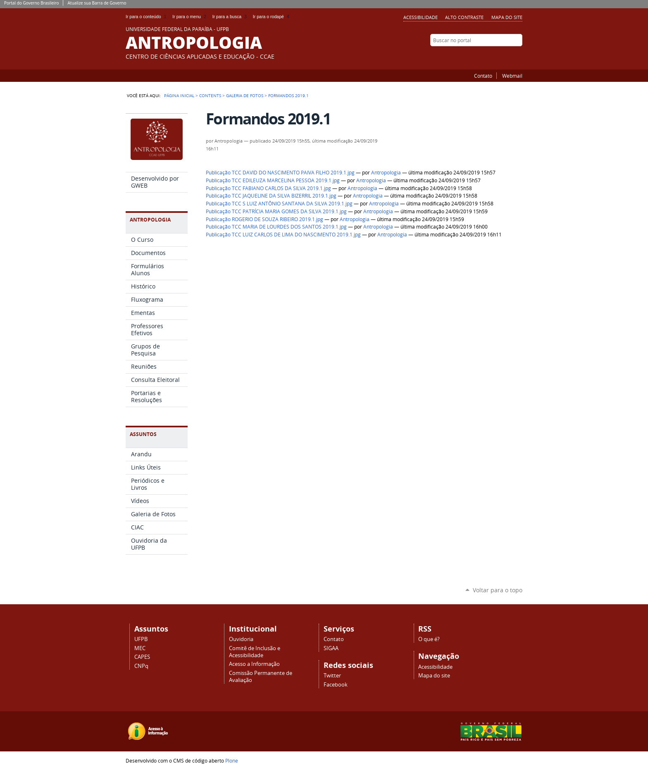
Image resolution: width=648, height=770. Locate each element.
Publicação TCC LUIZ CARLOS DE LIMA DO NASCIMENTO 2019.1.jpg (283, 234)
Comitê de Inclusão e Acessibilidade (254, 652)
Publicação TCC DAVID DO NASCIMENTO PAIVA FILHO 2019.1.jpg (280, 172)
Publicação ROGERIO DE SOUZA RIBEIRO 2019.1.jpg (264, 219)
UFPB (141, 639)
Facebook (518, 56)
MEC (139, 648)
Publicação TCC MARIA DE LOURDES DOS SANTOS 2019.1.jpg (276, 226)
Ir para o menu (190, 16)
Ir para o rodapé (272, 16)
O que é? (429, 639)
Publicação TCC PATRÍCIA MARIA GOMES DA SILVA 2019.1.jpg (276, 211)
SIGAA (331, 648)
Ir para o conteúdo (147, 16)
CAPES (142, 656)
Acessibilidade (420, 17)
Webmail (512, 75)
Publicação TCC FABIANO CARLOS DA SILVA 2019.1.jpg (268, 188)
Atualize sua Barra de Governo (96, 3)
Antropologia (386, 172)
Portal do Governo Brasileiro (31, 3)
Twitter (508, 56)
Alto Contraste (464, 17)
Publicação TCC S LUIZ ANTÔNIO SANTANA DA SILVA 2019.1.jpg (279, 203)
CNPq (141, 666)
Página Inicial (179, 95)
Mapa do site (506, 17)
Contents (210, 95)
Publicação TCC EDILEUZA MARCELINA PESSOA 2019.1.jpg (273, 180)
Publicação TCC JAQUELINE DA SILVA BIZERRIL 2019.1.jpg (271, 195)
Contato (483, 75)
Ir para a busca (231, 16)
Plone (231, 760)
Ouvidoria (241, 639)
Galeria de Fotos (244, 95)
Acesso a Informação (254, 663)
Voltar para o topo (497, 590)
